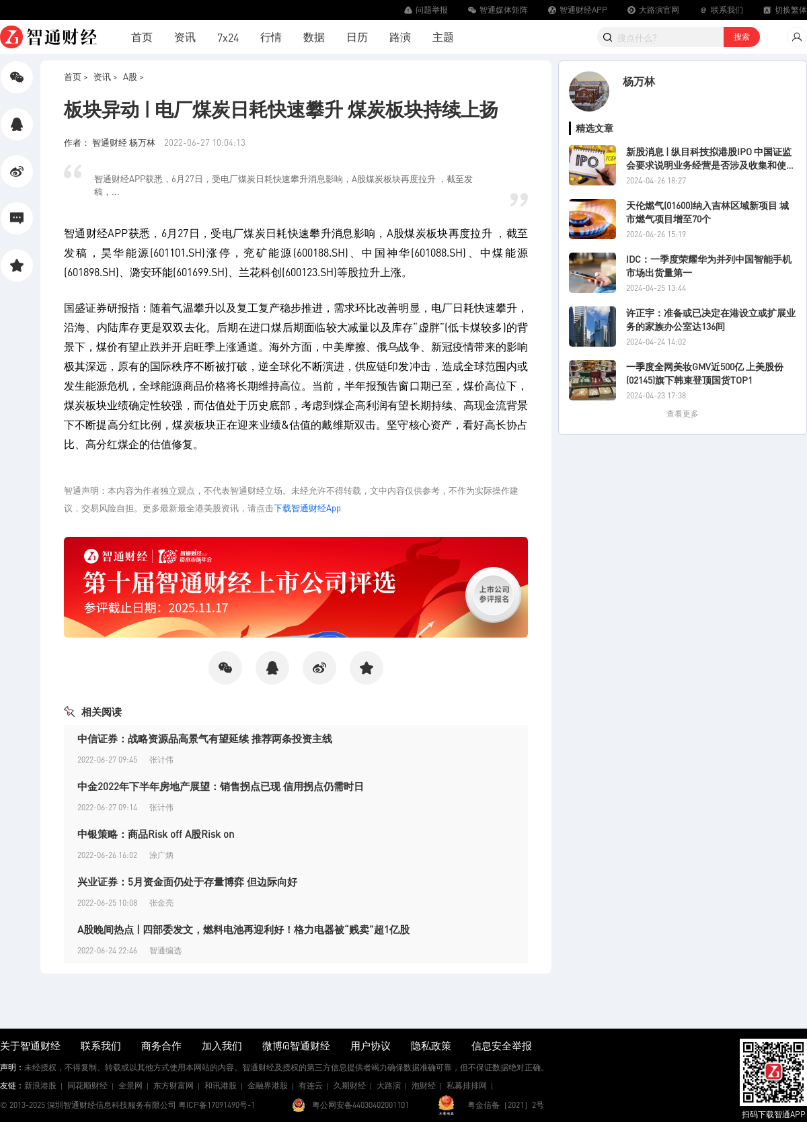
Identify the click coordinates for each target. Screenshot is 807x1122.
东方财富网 (173, 1085)
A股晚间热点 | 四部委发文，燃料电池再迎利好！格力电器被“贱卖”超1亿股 (243, 929)
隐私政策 (431, 1045)
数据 (314, 37)
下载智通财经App (307, 507)
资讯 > (105, 76)
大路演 (389, 1085)
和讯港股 (220, 1085)
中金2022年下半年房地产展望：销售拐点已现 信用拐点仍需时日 (220, 786)
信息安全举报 (501, 1045)
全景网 (130, 1085)
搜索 (742, 37)
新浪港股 (40, 1085)
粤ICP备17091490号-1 (216, 1105)
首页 (142, 37)
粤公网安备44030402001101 (360, 1105)
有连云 (311, 1085)
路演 (400, 37)
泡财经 (424, 1085)
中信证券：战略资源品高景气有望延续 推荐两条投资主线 (204, 738)
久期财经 (350, 1085)
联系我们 (101, 1045)
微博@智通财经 (296, 1045)
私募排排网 (467, 1085)
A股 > (133, 76)
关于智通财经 (30, 1045)
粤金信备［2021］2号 (505, 1105)
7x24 (228, 37)
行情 (271, 37)
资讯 (185, 37)
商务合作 (161, 1045)
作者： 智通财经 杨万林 (110, 142)
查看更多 (682, 413)
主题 (443, 37)
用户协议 (370, 1045)
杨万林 (639, 81)
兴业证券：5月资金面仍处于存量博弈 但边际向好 (187, 881)
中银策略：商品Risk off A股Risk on (155, 833)
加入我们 (222, 1045)
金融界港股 (267, 1085)
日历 (357, 37)
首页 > (76, 76)
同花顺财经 (87, 1085)
